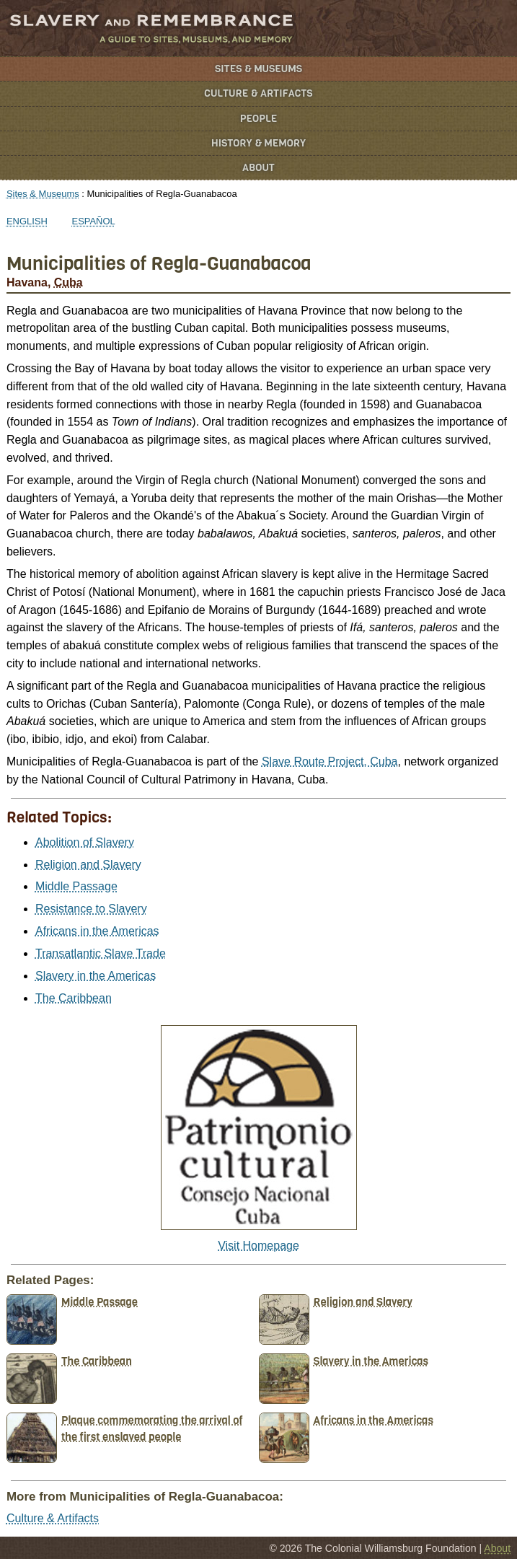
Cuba (68, 282)
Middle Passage (76, 886)
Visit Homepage (258, 1245)
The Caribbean (73, 998)
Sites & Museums (258, 69)
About (258, 168)
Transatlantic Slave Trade (100, 953)
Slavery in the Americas (95, 976)
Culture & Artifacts (258, 93)
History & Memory (258, 143)
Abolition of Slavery (84, 842)
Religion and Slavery (88, 864)
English (27, 221)
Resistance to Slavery (91, 909)
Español (93, 221)
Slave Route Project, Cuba (330, 761)
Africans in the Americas (97, 931)
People (259, 119)
